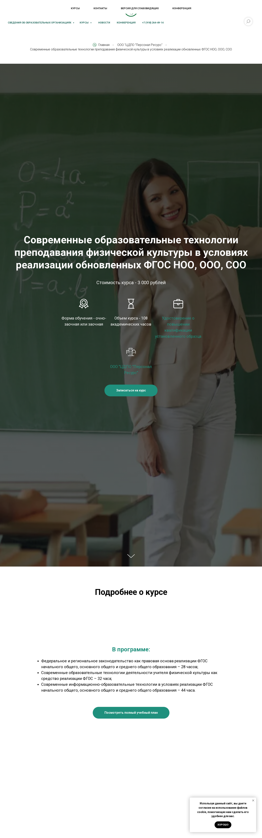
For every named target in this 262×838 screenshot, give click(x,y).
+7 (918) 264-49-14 (152, 22)
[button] (131, 390)
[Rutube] (37, 10)
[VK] (12, 10)
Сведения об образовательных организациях (40, 22)
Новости (104, 22)
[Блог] (46, 10)
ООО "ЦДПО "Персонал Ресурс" (139, 45)
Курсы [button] (84, 22)
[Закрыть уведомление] (253, 800)
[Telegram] (29, 10)
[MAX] (20, 10)
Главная (101, 45)
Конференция (126, 22)
